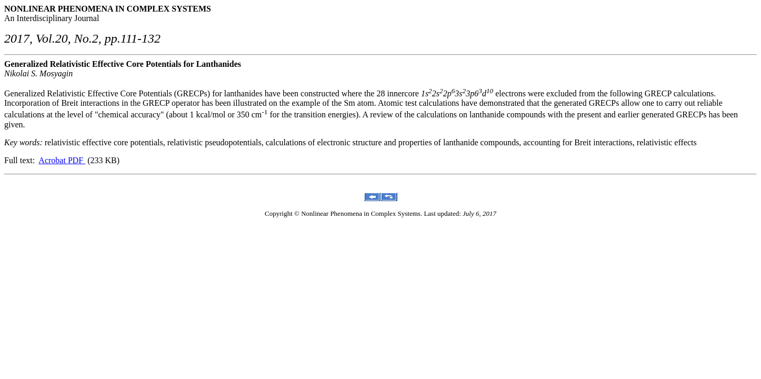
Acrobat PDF (61, 160)
